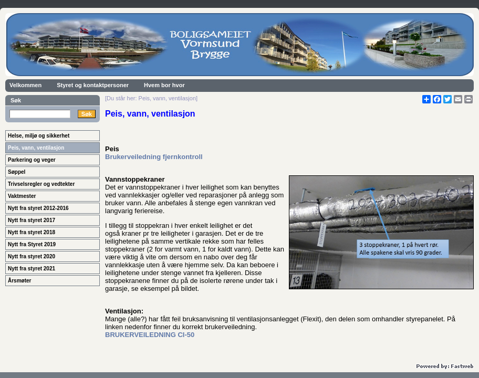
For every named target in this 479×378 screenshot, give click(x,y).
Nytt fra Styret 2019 (32, 244)
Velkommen (25, 85)
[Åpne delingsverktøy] (426, 99)
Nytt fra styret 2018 (31, 232)
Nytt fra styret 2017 (31, 220)
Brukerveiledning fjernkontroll (154, 157)
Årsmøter (19, 281)
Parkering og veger (32, 160)
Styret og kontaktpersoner (93, 85)
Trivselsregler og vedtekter (41, 184)
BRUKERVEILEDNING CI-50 (149, 335)
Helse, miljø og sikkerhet (38, 136)
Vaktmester (22, 196)
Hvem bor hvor (164, 85)
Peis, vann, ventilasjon (36, 148)
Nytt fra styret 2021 (31, 268)
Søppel (16, 172)
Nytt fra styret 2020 (31, 256)
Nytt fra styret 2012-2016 (38, 208)
